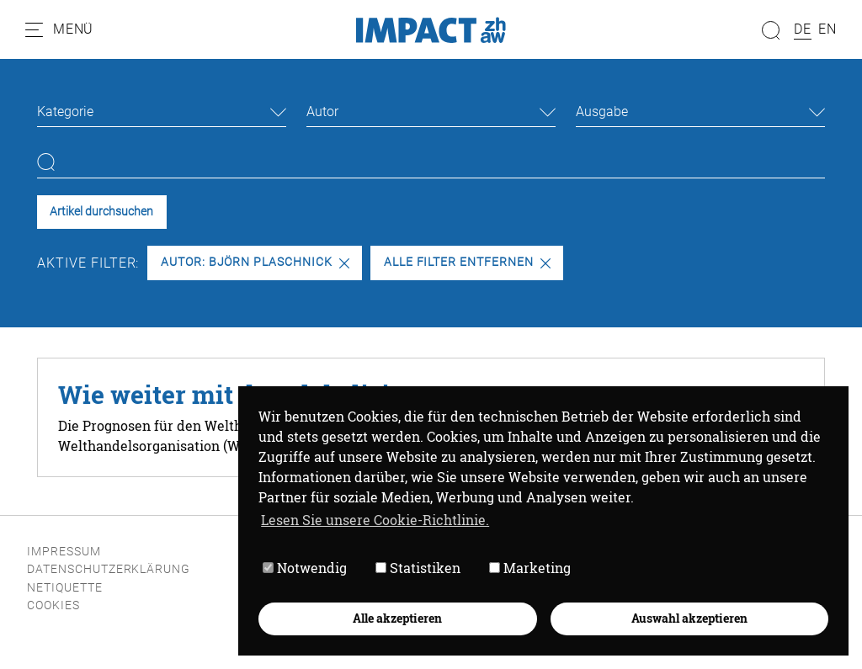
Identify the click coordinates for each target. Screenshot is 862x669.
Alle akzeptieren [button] (397, 618)
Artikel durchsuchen (101, 211)
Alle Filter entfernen (467, 262)
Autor (322, 111)
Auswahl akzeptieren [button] (689, 618)
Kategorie (65, 111)
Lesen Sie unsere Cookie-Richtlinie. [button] (375, 519)
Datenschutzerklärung (108, 569)
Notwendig (305, 567)
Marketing (530, 567)
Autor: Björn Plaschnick (255, 262)
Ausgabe (602, 111)
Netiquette (65, 588)
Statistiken (417, 567)
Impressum (64, 551)
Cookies (53, 605)
